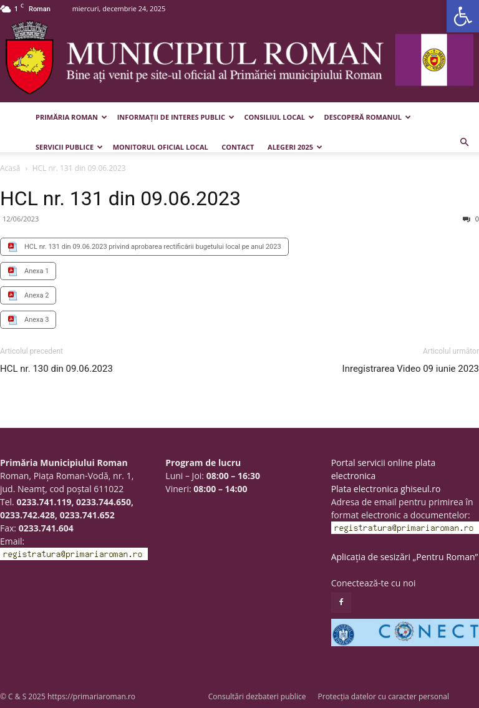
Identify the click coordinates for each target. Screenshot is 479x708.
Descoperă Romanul (367, 117)
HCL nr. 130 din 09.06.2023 (56, 368)
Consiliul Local (279, 117)
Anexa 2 (36, 295)
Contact (237, 147)
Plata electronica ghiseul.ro (386, 489)
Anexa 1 (36, 271)
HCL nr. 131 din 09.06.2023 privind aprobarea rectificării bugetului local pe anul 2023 (152, 247)
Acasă (10, 168)
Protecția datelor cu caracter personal (383, 696)
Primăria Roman (71, 117)
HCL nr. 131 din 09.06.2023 (120, 198)
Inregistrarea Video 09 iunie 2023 (410, 368)
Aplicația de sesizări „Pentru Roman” (404, 557)
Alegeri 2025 (295, 147)
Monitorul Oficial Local (160, 147)
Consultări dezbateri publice (257, 696)
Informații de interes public (176, 117)
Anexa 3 (36, 320)
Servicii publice (69, 147)
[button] (463, 16)
